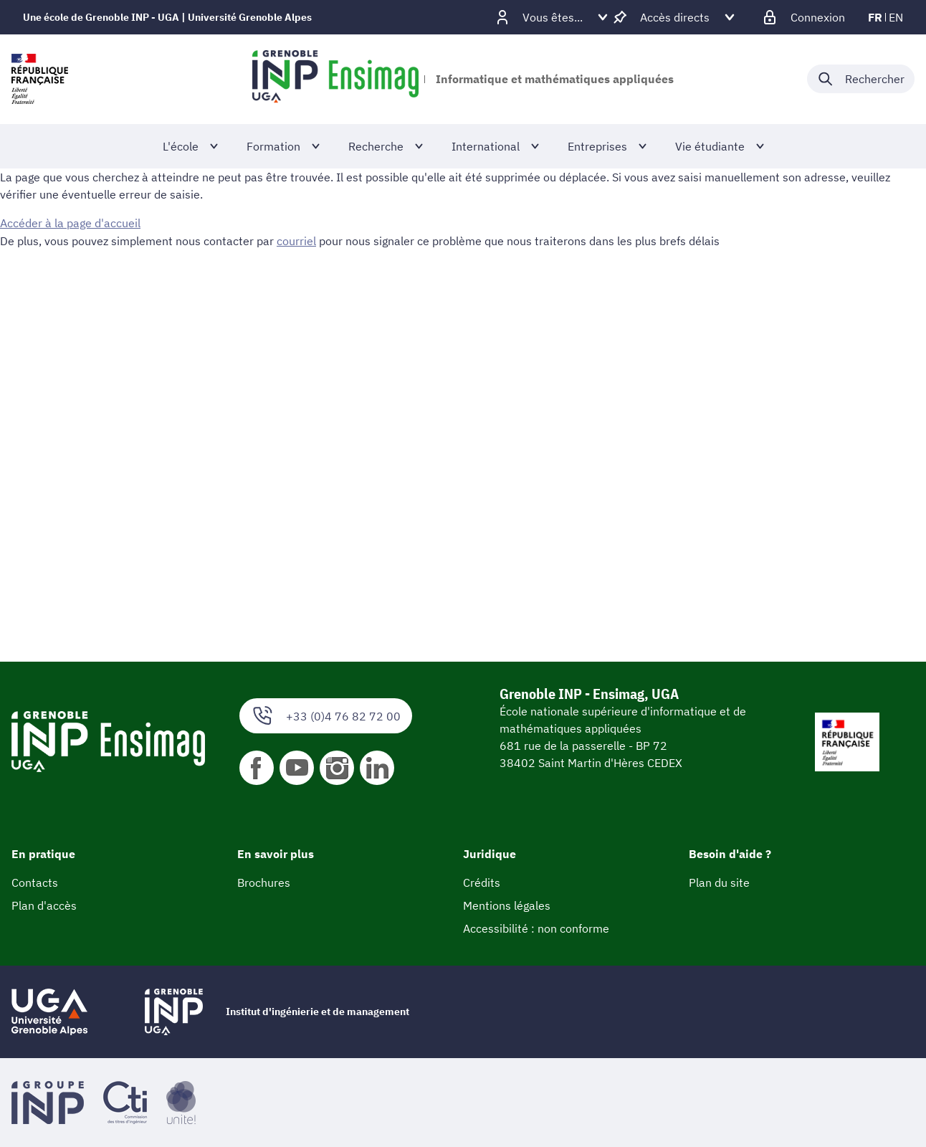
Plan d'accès (44, 905)
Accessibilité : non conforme (536, 928)
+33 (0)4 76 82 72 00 (326, 716)
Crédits (481, 882)
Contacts (34, 882)
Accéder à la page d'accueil (70, 223)
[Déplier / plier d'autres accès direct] (674, 17)
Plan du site (719, 882)
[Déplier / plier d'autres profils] (552, 17)
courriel (296, 240)
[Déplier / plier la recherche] (861, 79)
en (896, 17)
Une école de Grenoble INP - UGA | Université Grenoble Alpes (167, 17)
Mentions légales (506, 905)
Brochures (263, 882)
